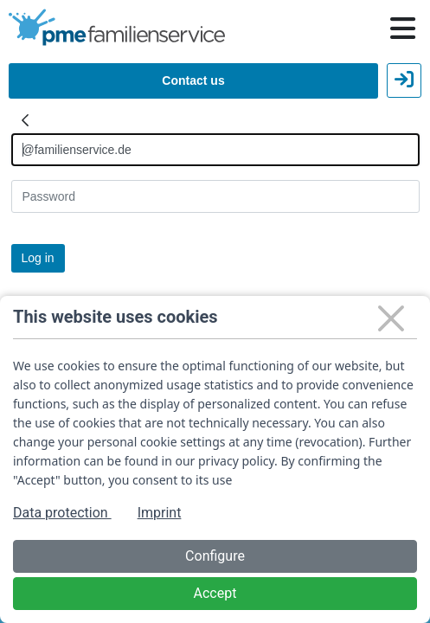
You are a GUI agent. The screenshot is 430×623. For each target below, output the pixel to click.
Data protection (62, 512)
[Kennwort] (215, 196)
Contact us (193, 80)
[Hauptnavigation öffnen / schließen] (402, 28)
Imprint (160, 512)
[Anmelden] (215, 149)
